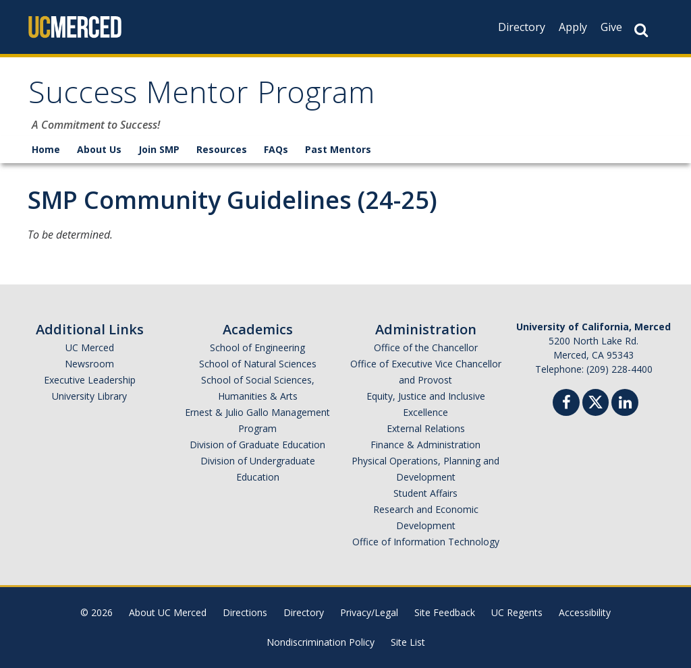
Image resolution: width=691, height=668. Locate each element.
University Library (89, 396)
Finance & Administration (425, 444)
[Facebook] (566, 404)
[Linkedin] (624, 404)
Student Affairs (425, 493)
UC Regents (517, 612)
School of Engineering (257, 347)
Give (611, 27)
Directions (245, 612)
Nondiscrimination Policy (321, 642)
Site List (408, 642)
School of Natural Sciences (257, 363)
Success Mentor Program (201, 97)
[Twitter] (595, 400)
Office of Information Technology (425, 541)
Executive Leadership (90, 379)
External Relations (426, 428)
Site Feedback (444, 612)
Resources (221, 149)
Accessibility (585, 612)
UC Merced (89, 347)
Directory (521, 27)
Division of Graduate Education (257, 444)
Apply (573, 27)
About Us (99, 149)
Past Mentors (338, 149)
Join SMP (158, 149)
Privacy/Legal (369, 612)
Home (46, 149)
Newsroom (89, 363)
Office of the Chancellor (426, 347)
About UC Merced (167, 612)
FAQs (276, 149)
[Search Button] (641, 30)
